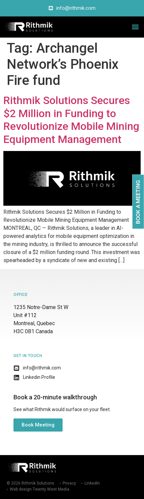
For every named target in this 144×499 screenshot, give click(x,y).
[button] (135, 27)
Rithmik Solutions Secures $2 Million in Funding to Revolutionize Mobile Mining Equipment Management (71, 119)
